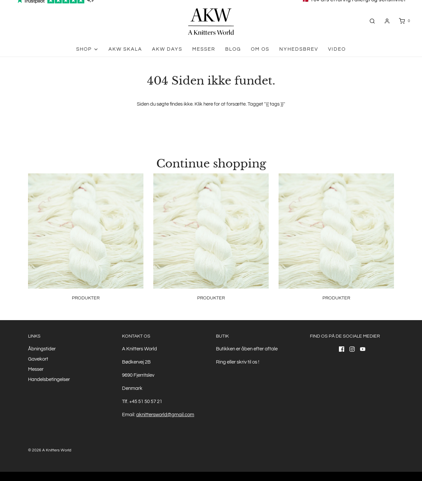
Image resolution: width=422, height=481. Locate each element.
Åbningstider (42, 348)
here (208, 104)
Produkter (86, 298)
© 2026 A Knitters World (49, 450)
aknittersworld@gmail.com (165, 414)
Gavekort (38, 359)
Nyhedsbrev (298, 49)
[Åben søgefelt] (372, 20)
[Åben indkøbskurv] (404, 20)
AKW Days (167, 49)
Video (337, 49)
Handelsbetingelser (49, 379)
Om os (260, 49)
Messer (203, 49)
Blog (233, 49)
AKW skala (125, 49)
